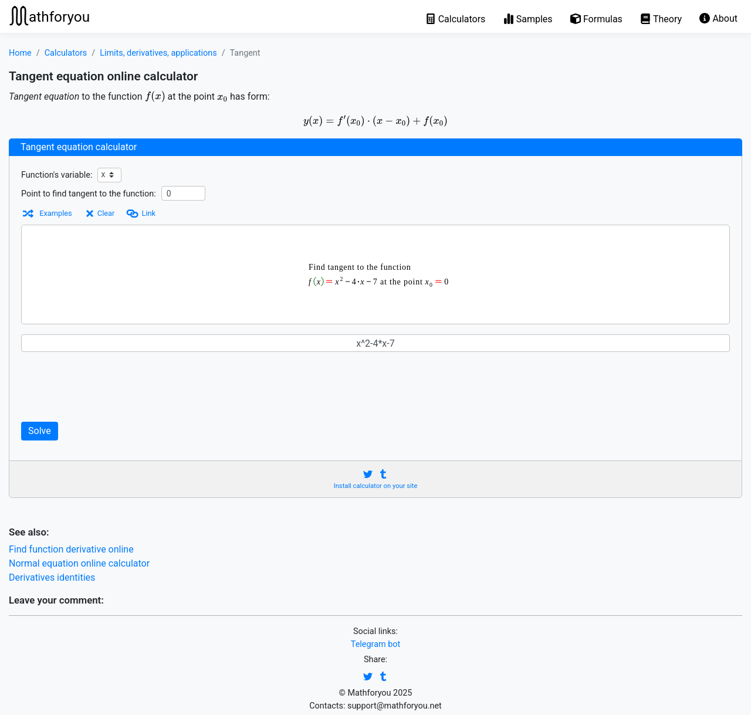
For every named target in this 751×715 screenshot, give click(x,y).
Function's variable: (56, 175)
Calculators (66, 53)
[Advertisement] (246, 386)
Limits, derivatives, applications (158, 53)
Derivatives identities (52, 577)
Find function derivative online (71, 549)
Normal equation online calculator (79, 563)
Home (20, 53)
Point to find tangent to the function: (88, 194)
